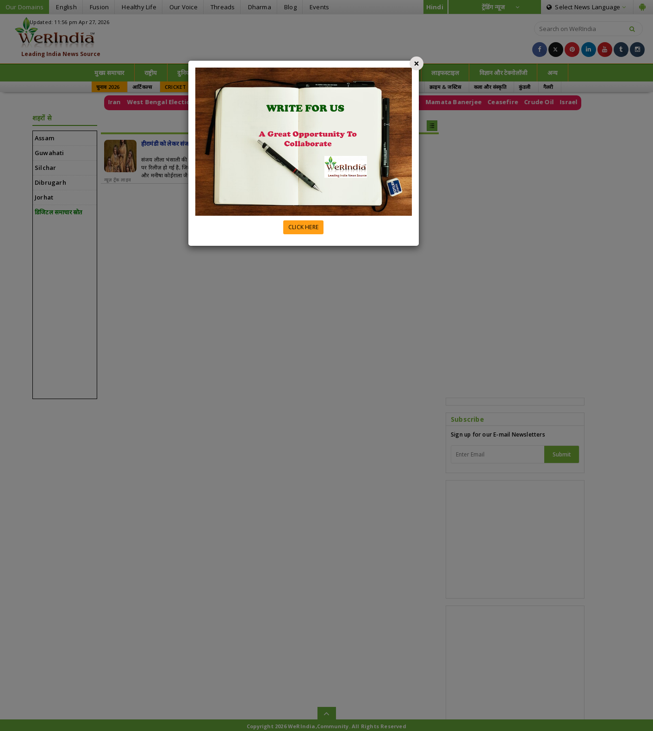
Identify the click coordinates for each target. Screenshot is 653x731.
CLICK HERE (303, 227)
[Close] (416, 63)
